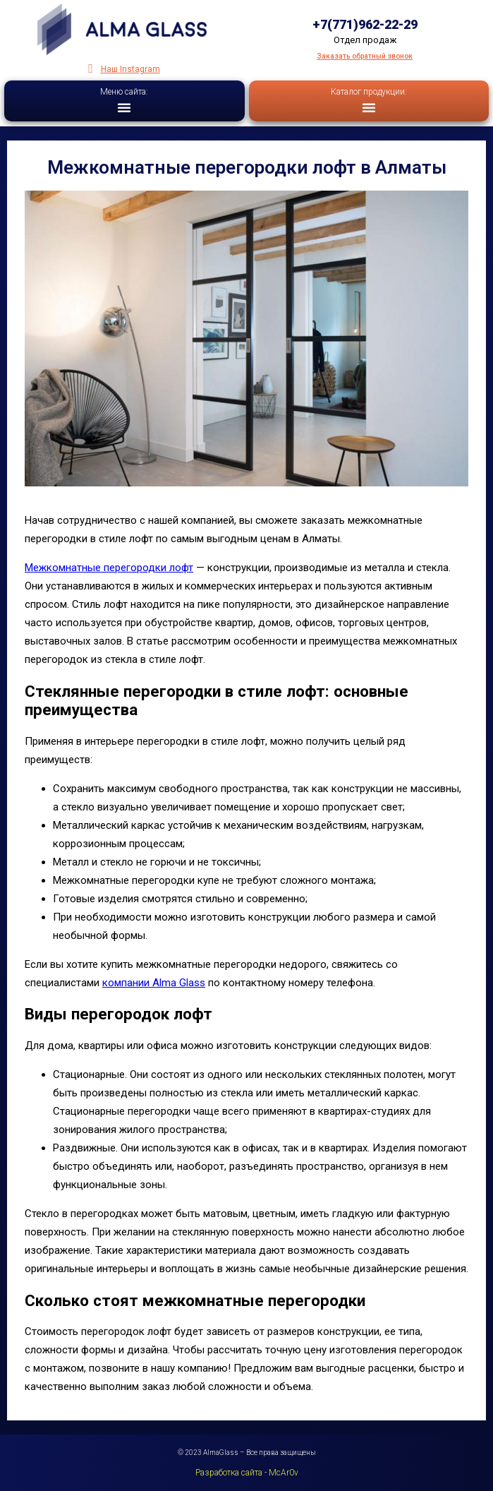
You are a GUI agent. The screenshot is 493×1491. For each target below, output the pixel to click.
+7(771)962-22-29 (365, 24)
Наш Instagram (130, 69)
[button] (124, 107)
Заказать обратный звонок (365, 56)
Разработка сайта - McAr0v (246, 1473)
